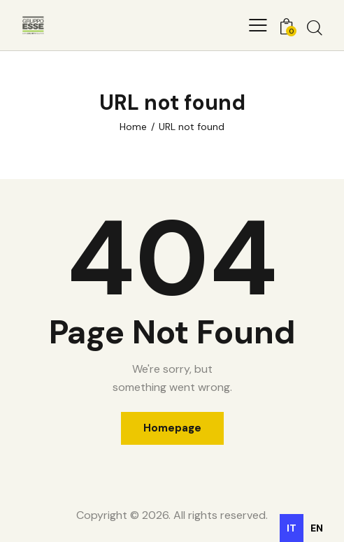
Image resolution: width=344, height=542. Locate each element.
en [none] (316, 528)
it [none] (291, 528)
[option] (316, 528)
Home (133, 126)
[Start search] (314, 27)
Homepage (172, 428)
